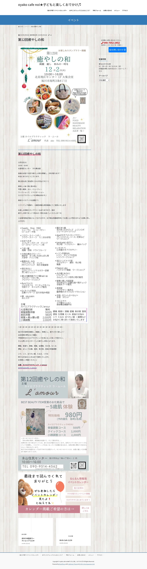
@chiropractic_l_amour (27, 368)
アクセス (99, 555)
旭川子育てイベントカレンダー (29, 555)
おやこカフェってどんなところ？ (52, 555)
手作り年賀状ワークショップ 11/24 (28, 539)
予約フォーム (70, 555)
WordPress (62, 564)
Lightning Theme (73, 564)
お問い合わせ (81, 555)
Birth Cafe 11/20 (66, 540)
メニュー (91, 555)
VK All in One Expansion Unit (87, 564)
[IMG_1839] (54, 492)
